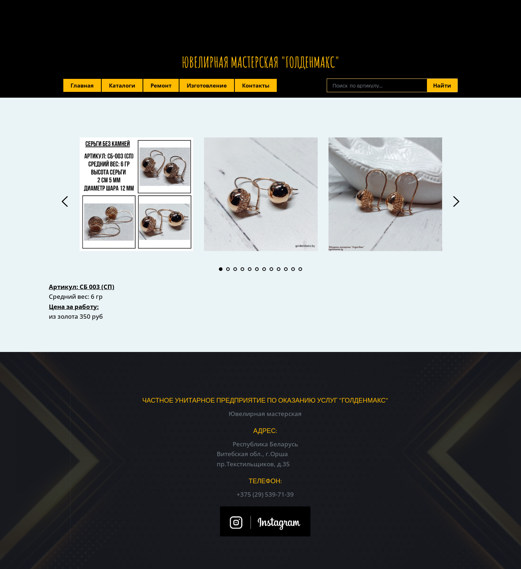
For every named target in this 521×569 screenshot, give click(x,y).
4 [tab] (242, 269)
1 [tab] (221, 269)
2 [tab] (228, 269)
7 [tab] (264, 269)
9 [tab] (278, 269)
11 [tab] (293, 269)
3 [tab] (235, 269)
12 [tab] (300, 269)
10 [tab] (286, 269)
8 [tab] (271, 269)
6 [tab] (257, 269)
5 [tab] (249, 269)
